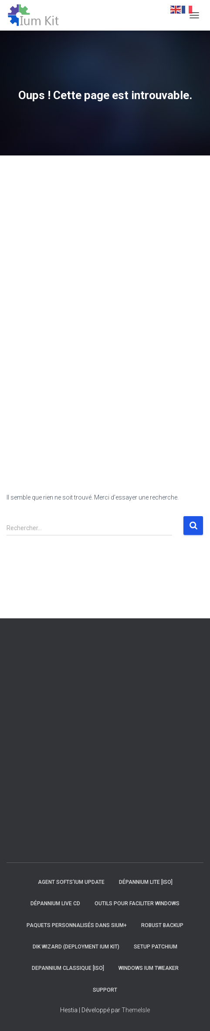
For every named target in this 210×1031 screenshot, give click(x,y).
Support (105, 990)
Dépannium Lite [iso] (146, 882)
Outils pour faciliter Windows (137, 903)
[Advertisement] (33, 315)
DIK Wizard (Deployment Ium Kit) (76, 947)
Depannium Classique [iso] (68, 968)
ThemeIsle (136, 1010)
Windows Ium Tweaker (149, 968)
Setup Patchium (155, 947)
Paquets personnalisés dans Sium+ (77, 925)
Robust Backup (162, 925)
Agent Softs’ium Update (71, 882)
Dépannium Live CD (55, 903)
